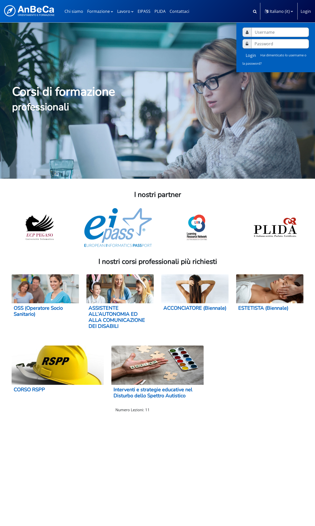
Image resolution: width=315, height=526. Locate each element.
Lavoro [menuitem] (123, 11)
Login (306, 11)
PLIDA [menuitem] (160, 11)
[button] (254, 11)
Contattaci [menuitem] (179, 11)
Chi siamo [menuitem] (74, 11)
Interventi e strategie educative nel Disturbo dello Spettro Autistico (152, 392)
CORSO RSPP (29, 389)
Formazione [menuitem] (98, 11)
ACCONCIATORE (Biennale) (194, 308)
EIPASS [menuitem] (144, 11)
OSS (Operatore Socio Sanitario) (38, 311)
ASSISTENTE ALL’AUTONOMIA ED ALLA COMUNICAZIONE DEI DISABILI (116, 317)
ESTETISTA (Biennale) (263, 308)
